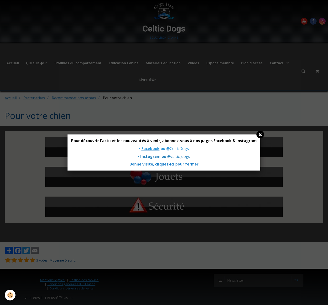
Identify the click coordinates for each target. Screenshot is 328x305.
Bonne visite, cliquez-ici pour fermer (164, 164)
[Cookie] (10, 295)
